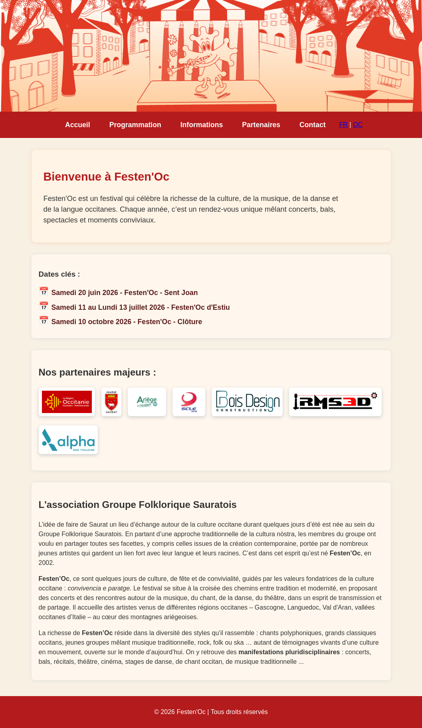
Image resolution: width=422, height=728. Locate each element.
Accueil (77, 125)
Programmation (135, 125)
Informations (201, 125)
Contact (312, 125)
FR (343, 124)
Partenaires (261, 125)
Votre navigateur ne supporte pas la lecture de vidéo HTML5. (211, 56)
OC (358, 124)
